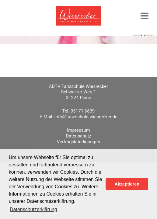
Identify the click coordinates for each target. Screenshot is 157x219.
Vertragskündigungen (78, 141)
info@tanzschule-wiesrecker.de (85, 117)
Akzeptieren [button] (126, 184)
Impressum (78, 130)
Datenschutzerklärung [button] (33, 209)
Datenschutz (78, 136)
